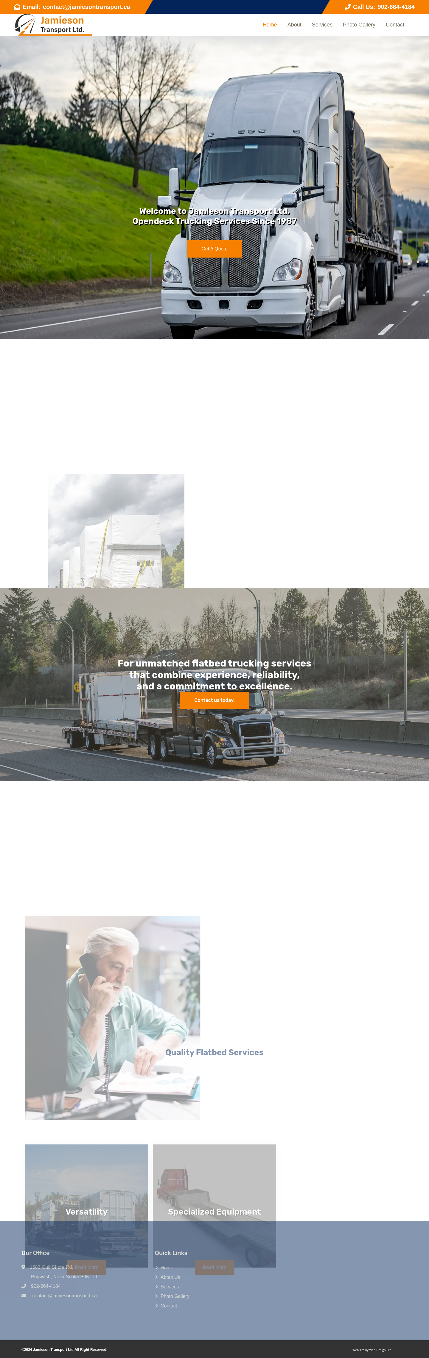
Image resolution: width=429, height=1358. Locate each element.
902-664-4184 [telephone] (396, 7)
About (294, 25)
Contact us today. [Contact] (214, 700)
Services (322, 25)
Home (270, 25)
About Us (170, 1277)
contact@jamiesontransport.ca (86, 7)
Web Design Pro (380, 1350)
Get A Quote (214, 248)
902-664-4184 (46, 1286)
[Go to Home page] (53, 25)
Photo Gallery (359, 25)
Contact (395, 25)
